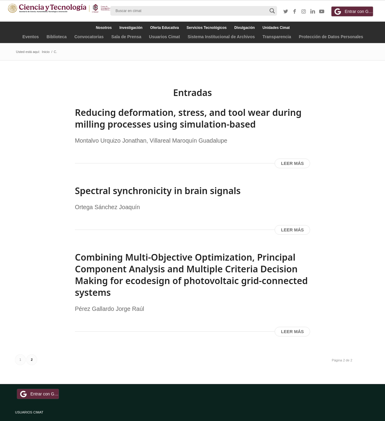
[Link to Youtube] (321, 11)
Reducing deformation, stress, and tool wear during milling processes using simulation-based (188, 118)
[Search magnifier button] (272, 11)
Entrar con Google (353, 11)
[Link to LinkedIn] (312, 11)
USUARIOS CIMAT (29, 412)
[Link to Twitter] (285, 11)
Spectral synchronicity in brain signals (158, 190)
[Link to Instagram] (303, 11)
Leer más (292, 163)
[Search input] (191, 11)
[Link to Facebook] (294, 11)
